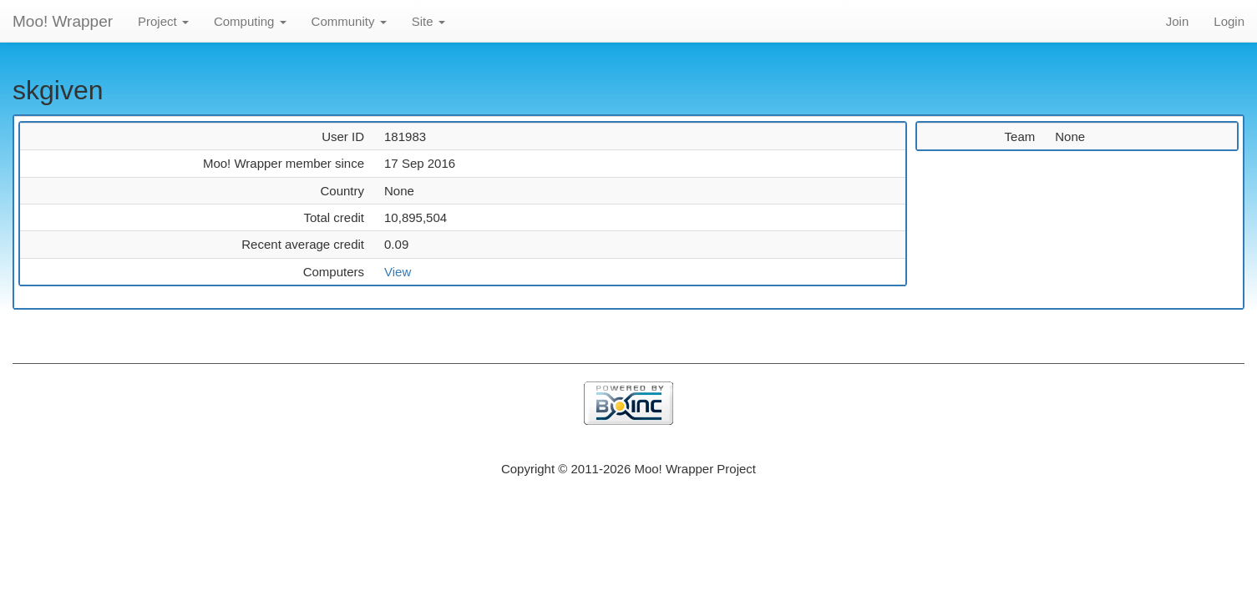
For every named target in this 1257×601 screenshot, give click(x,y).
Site (428, 21)
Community (349, 21)
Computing (250, 21)
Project (163, 21)
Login (1229, 21)
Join (1177, 21)
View (397, 272)
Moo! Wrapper (63, 21)
